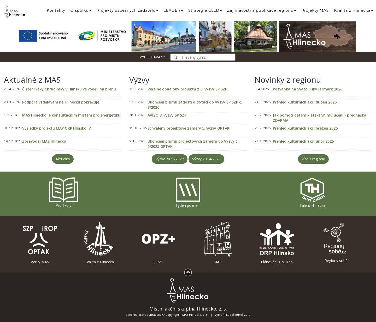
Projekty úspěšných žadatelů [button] (127, 10)
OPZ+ (158, 242)
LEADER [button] (173, 10)
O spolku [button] (80, 10)
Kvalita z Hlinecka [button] (353, 10)
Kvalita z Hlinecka (99, 242)
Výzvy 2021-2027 (169, 158)
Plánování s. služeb (277, 242)
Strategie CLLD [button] (205, 10)
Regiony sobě (336, 242)
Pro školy (63, 192)
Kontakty (56, 10)
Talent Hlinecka (312, 192)
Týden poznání (188, 192)
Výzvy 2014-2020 (206, 158)
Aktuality (63, 158)
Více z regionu (313, 158)
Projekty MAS (315, 10)
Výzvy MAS (40, 242)
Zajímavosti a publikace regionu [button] (261, 10)
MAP (217, 242)
